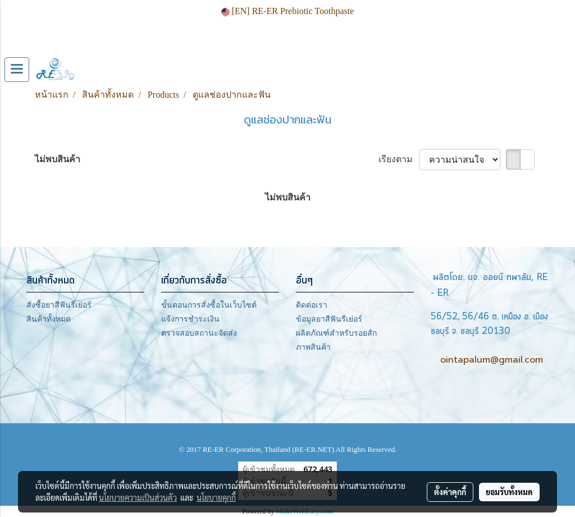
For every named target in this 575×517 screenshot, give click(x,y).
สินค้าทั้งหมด (48, 319)
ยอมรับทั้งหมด (509, 492)
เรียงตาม (398, 159)
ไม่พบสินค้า (57, 159)
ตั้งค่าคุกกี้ (450, 492)
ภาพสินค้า (313, 347)
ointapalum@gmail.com (491, 360)
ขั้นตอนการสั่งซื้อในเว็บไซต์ (209, 305)
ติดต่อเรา (311, 305)
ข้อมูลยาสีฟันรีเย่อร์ (329, 319)
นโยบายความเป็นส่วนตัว (138, 497)
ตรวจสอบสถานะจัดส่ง (199, 333)
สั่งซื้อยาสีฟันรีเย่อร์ (59, 305)
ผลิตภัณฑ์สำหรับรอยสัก (336, 333)
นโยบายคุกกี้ (216, 497)
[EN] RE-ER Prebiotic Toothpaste (287, 11)
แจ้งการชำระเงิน (190, 319)
